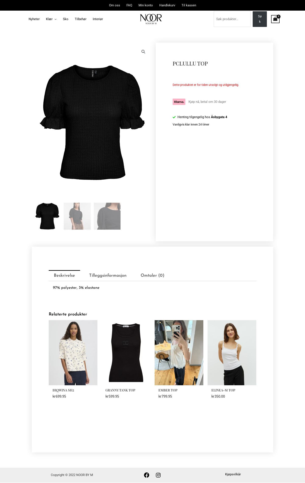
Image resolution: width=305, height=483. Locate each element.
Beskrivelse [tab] (64, 276)
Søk (260, 19)
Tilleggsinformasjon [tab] (107, 276)
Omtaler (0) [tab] (152, 276)
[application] (55, 19)
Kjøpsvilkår (233, 475)
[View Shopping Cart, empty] (275, 19)
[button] (143, 52)
